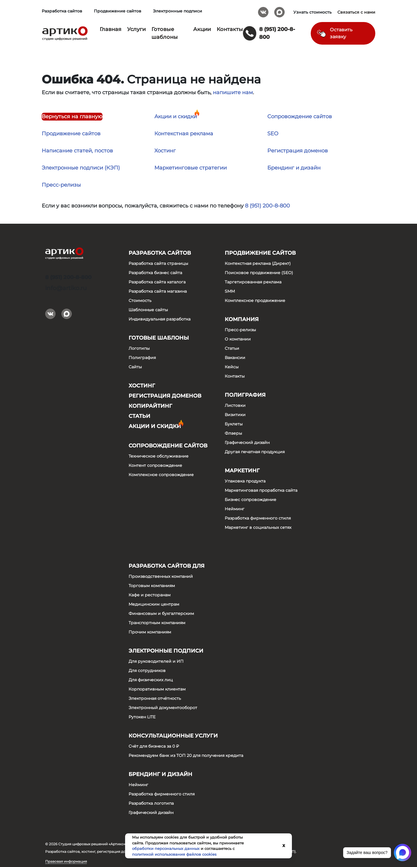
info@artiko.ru (66, 288)
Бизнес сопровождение (250, 499)
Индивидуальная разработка (160, 319)
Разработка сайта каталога (157, 282)
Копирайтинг (150, 406)
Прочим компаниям (150, 632)
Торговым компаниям (152, 585)
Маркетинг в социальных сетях (258, 527)
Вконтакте (263, 10)
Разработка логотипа (151, 803)
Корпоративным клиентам (157, 689)
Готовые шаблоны (159, 338)
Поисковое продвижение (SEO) (259, 272)
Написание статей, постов (77, 150)
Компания (242, 319)
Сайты (135, 366)
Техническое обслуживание (159, 456)
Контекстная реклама (183, 133)
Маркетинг (242, 470)
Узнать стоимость (312, 12)
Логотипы (139, 348)
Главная (110, 29)
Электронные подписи (177, 11)
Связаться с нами (356, 12)
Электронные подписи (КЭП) (81, 168)
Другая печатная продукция (255, 451)
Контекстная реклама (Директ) (258, 263)
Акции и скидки (175, 116)
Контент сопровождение (155, 465)
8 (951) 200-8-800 (267, 206)
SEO (272, 133)
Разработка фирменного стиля (258, 518)
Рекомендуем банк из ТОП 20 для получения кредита (186, 755)
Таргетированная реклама (253, 282)
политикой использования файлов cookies (174, 854)
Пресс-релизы (61, 185)
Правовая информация (66, 861)
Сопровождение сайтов (299, 116)
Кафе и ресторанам (150, 595)
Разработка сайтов (62, 11)
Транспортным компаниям (157, 622)
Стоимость (140, 300)
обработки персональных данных (166, 848)
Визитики (235, 414)
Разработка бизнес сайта (155, 272)
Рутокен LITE (142, 717)
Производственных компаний (161, 576)
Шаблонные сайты (148, 309)
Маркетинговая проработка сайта (261, 490)
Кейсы (232, 366)
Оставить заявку (341, 33)
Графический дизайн (247, 442)
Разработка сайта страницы (158, 263)
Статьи (139, 416)
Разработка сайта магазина (158, 291)
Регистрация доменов (297, 150)
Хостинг (165, 150)
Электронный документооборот (163, 707)
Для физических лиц (151, 679)
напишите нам (233, 92)
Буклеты (234, 424)
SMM (230, 291)
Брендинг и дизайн (294, 168)
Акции (202, 29)
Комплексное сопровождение (161, 474)
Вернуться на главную (72, 116)
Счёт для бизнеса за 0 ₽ (154, 746)
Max (279, 10)
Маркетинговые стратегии (190, 168)
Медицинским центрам (154, 604)
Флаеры (233, 433)
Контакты (230, 29)
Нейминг (234, 508)
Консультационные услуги (173, 736)
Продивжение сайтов (71, 133)
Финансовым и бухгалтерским (161, 613)
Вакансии (235, 357)
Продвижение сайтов (117, 11)
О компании (238, 339)
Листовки (235, 405)
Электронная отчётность (155, 698)
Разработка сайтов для (166, 566)
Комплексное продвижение (255, 300)
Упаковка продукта (245, 481)
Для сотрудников (147, 670)
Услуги (136, 29)
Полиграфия (142, 357)
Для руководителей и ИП (156, 661)
